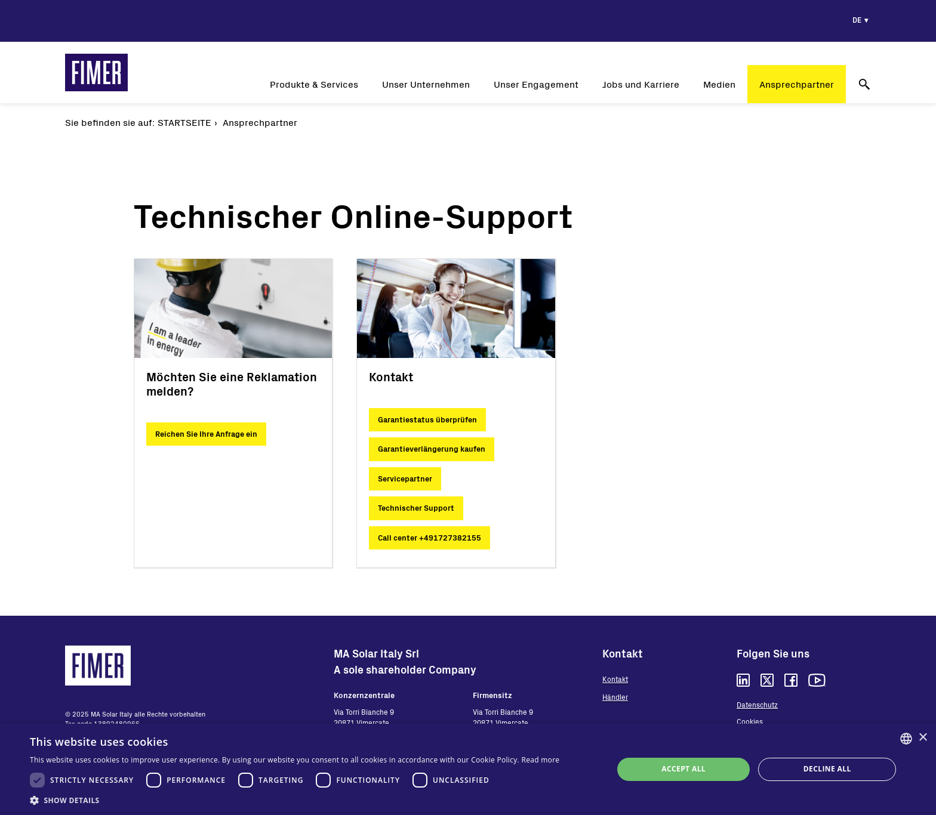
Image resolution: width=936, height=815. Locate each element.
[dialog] (468, 769)
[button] (294, 800)
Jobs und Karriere (640, 84)
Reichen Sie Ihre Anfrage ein (206, 433)
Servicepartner (405, 478)
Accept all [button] (683, 769)
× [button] (922, 737)
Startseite (184, 122)
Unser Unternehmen (426, 84)
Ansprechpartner (796, 84)
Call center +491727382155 (429, 537)
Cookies (750, 721)
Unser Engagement (536, 84)
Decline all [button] (827, 769)
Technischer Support (416, 507)
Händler (615, 697)
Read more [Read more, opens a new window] (540, 760)
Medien (719, 84)
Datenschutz (757, 704)
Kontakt (615, 679)
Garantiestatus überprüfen (427, 419)
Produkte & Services (314, 84)
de (856, 19)
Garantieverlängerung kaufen (431, 448)
